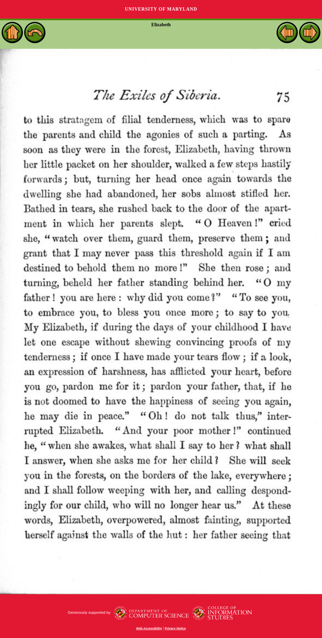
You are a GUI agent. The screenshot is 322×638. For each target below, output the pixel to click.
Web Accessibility (149, 628)
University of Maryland (161, 9)
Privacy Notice (175, 628)
